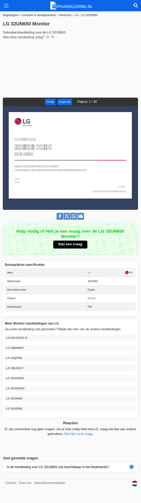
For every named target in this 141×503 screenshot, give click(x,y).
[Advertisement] (70, 68)
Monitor (92, 298)
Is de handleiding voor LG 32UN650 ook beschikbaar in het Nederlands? (58, 467)
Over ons (25, 483)
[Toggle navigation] (6, 6)
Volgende (64, 101)
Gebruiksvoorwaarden (49, 483)
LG (89, 272)
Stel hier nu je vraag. (78, 434)
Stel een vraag (70, 244)
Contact (10, 483)
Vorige (50, 101)
